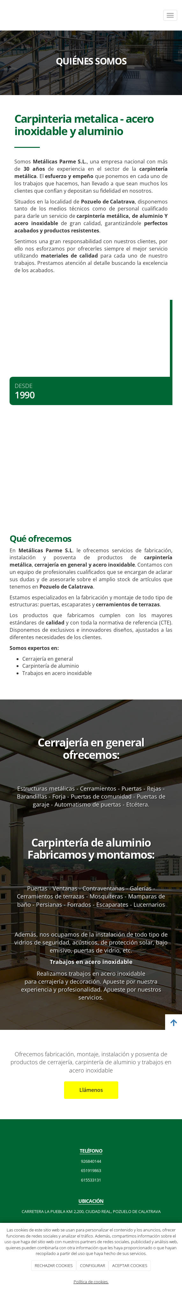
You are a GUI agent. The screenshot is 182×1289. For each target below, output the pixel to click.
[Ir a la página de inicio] (3, 15)
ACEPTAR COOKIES (129, 1265)
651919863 (91, 1170)
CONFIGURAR (92, 1265)
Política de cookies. (91, 1282)
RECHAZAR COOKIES (54, 1265)
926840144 (91, 1161)
